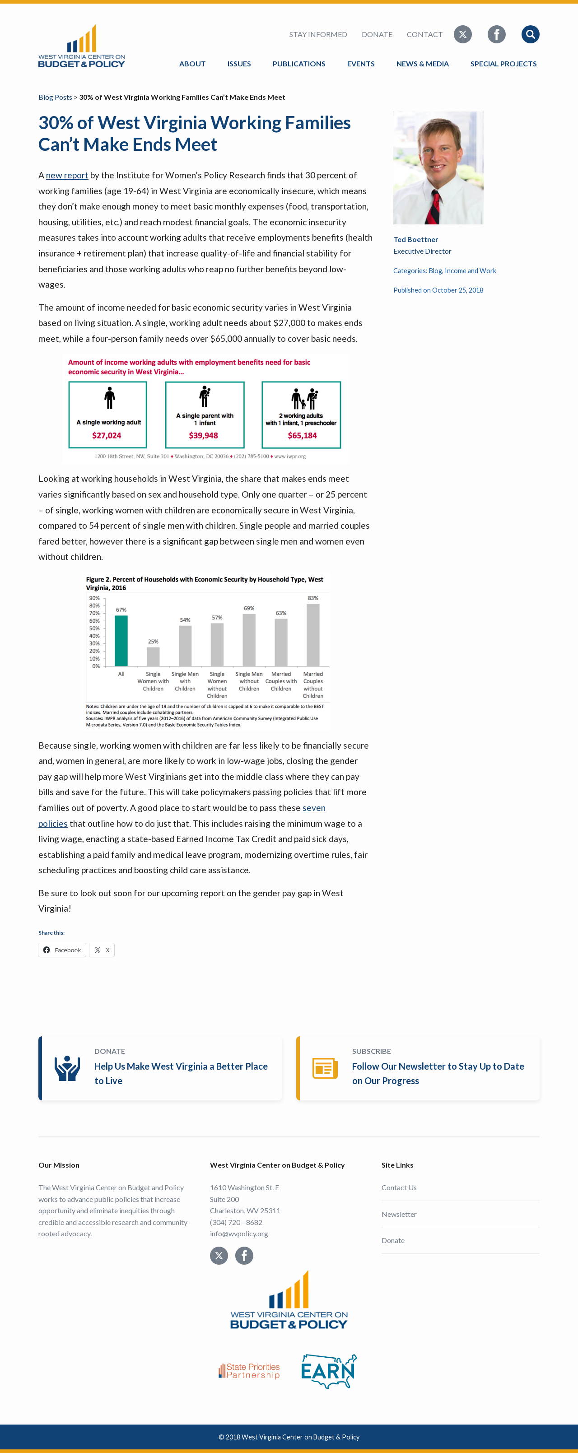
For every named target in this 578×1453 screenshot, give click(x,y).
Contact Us (399, 1187)
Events (361, 63)
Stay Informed (318, 34)
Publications (299, 63)
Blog (435, 271)
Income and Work (470, 271)
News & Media (422, 63)
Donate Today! (162, 1068)
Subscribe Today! (420, 1068)
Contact (425, 34)
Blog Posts (55, 97)
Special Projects (505, 63)
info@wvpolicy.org (239, 1233)
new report (67, 175)
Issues (239, 63)
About (192, 63)
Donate (377, 34)
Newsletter (399, 1214)
